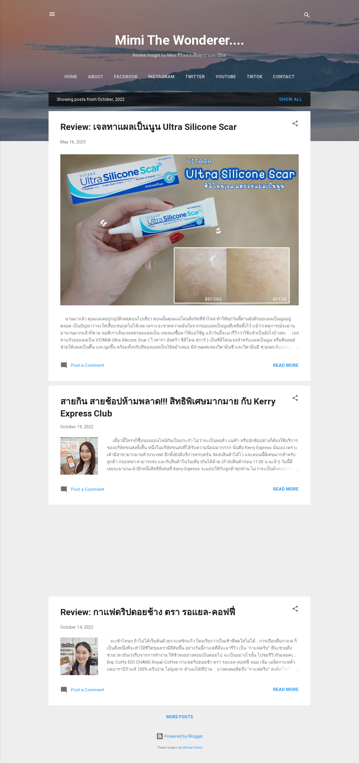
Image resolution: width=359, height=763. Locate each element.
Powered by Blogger (179, 736)
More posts (179, 717)
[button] (295, 124)
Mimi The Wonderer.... (179, 40)
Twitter (195, 76)
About (95, 76)
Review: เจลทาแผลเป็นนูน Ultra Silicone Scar (148, 127)
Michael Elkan (192, 747)
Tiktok (254, 76)
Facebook (125, 76)
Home (70, 76)
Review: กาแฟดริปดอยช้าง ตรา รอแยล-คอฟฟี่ (147, 612)
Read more (286, 365)
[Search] (306, 16)
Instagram (161, 76)
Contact (284, 76)
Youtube (225, 76)
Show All (290, 99)
